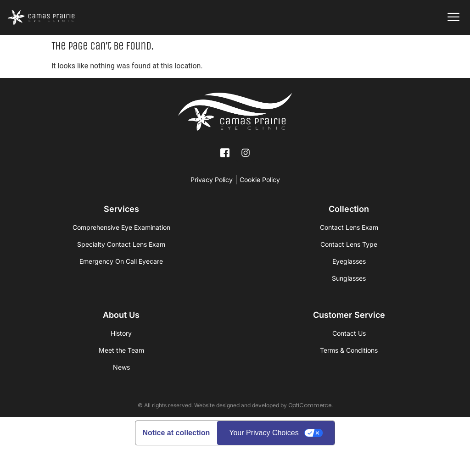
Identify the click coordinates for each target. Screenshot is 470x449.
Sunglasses (349, 278)
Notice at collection (176, 433)
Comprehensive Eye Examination (121, 227)
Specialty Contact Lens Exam (121, 244)
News (121, 367)
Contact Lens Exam (349, 227)
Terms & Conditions (349, 350)
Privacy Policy (211, 179)
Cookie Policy (260, 179)
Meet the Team (121, 350)
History (121, 333)
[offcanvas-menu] (453, 17)
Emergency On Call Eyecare (121, 261)
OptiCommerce (309, 405)
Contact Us (349, 333)
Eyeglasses (349, 261)
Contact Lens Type (348, 244)
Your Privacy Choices (263, 433)
